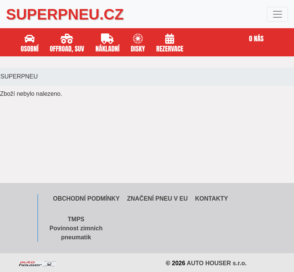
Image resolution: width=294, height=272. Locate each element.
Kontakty (211, 198)
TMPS (76, 219)
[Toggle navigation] (277, 14)
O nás (256, 38)
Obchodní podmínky (86, 198)
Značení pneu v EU (157, 198)
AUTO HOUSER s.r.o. (217, 263)
